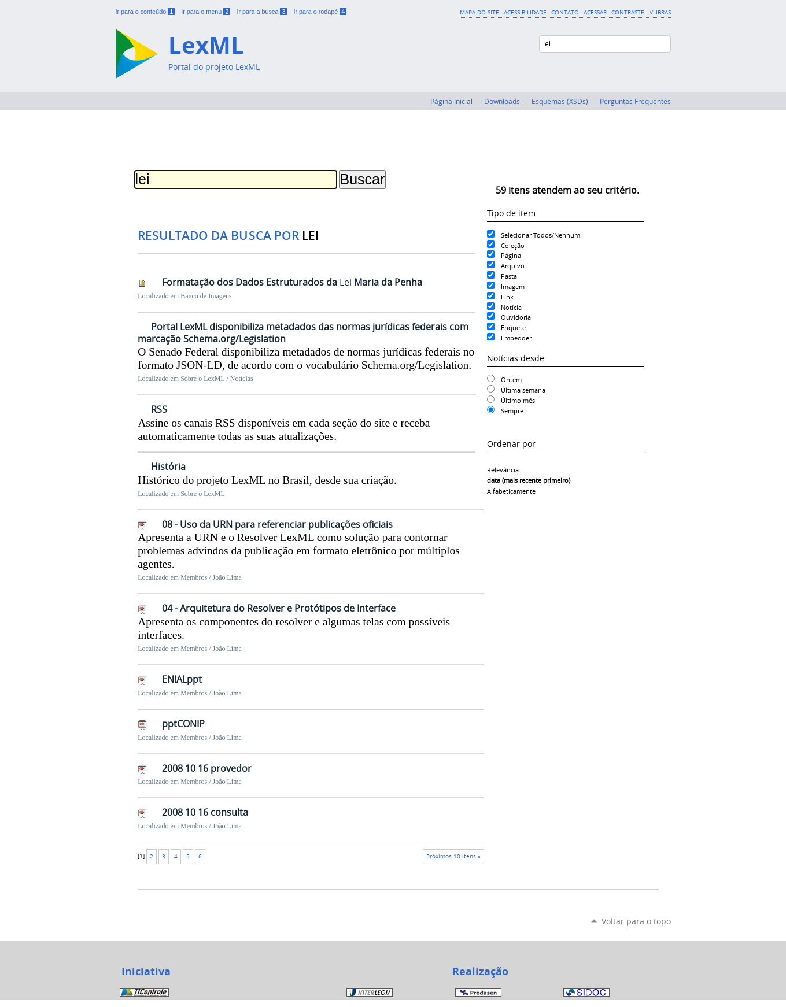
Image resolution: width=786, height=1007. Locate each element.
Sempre (512, 410)
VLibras (660, 12)
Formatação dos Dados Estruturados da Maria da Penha (292, 282)
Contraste (627, 12)
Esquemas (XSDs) (560, 101)
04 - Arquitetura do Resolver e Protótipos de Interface (279, 608)
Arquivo (513, 265)
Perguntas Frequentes (635, 101)
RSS (159, 409)
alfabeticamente (511, 491)
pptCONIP (183, 723)
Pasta (509, 276)
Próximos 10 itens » (453, 856)
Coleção (513, 245)
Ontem (511, 379)
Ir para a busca (263, 11)
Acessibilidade (525, 12)
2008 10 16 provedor (207, 768)
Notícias (241, 379)
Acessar (595, 12)
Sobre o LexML (202, 379)
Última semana (523, 390)
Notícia (511, 307)
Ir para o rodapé (319, 11)
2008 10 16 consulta (205, 812)
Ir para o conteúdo (146, 11)
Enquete (513, 327)
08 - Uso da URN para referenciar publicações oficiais (277, 524)
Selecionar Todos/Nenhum (540, 235)
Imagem (513, 286)
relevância (503, 469)
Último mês (518, 400)
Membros (193, 577)
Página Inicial (451, 101)
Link (507, 297)
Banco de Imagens (206, 296)
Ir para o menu (206, 11)
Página (511, 255)
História (168, 466)
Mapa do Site (479, 12)
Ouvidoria (516, 317)
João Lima (227, 577)
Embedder (516, 338)
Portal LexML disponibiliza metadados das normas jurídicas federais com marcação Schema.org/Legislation (303, 332)
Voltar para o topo (636, 921)
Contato (565, 12)
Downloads (502, 101)
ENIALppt (182, 679)
